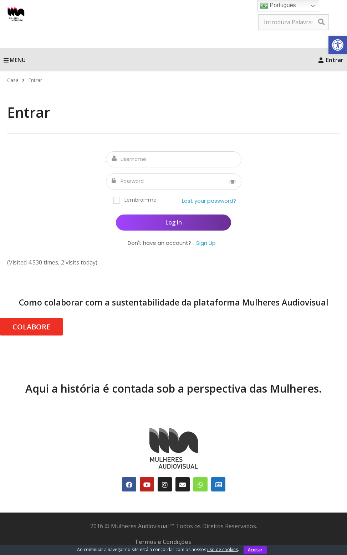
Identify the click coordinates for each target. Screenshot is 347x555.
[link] (337, 45)
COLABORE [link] (31, 327)
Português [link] (278, 5)
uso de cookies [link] (222, 549)
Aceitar (255, 550)
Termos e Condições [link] (163, 542)
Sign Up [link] (206, 243)
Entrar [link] (330, 60)
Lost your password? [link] (209, 201)
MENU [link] (15, 60)
